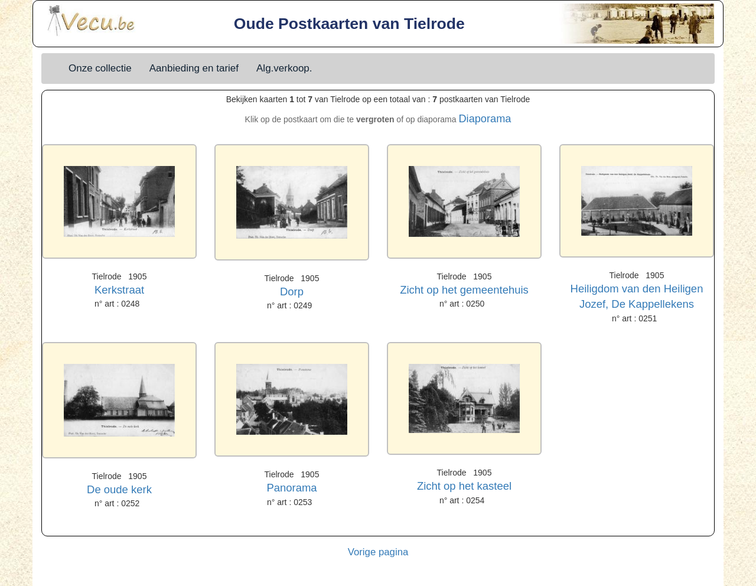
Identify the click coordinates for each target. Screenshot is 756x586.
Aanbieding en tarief (194, 68)
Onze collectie (100, 68)
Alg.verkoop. (284, 68)
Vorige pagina (378, 552)
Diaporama (484, 119)
